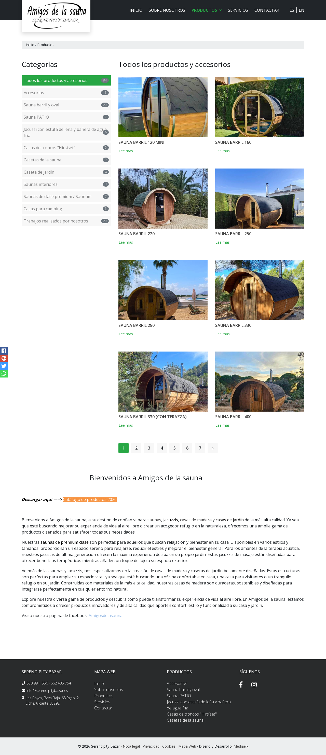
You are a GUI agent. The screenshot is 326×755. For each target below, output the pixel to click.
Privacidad (151, 746)
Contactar (266, 10)
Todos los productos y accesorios (66, 80)
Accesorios (66, 92)
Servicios (238, 10)
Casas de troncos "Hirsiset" (66, 147)
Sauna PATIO (66, 117)
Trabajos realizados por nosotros (66, 221)
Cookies (168, 746)
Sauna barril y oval (66, 105)
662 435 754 (61, 683)
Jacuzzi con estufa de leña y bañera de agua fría (66, 132)
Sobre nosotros (167, 10)
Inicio (136, 10)
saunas (154, 520)
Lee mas (128, 150)
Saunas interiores (66, 184)
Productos (103, 695)
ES (292, 10)
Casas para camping (66, 209)
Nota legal (131, 746)
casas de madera (196, 520)
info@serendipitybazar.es (47, 690)
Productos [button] (207, 10)
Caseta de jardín (66, 172)
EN (301, 10)
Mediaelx (241, 746)
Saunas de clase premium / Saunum (66, 196)
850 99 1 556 (37, 683)
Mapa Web (187, 746)
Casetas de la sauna (66, 160)
